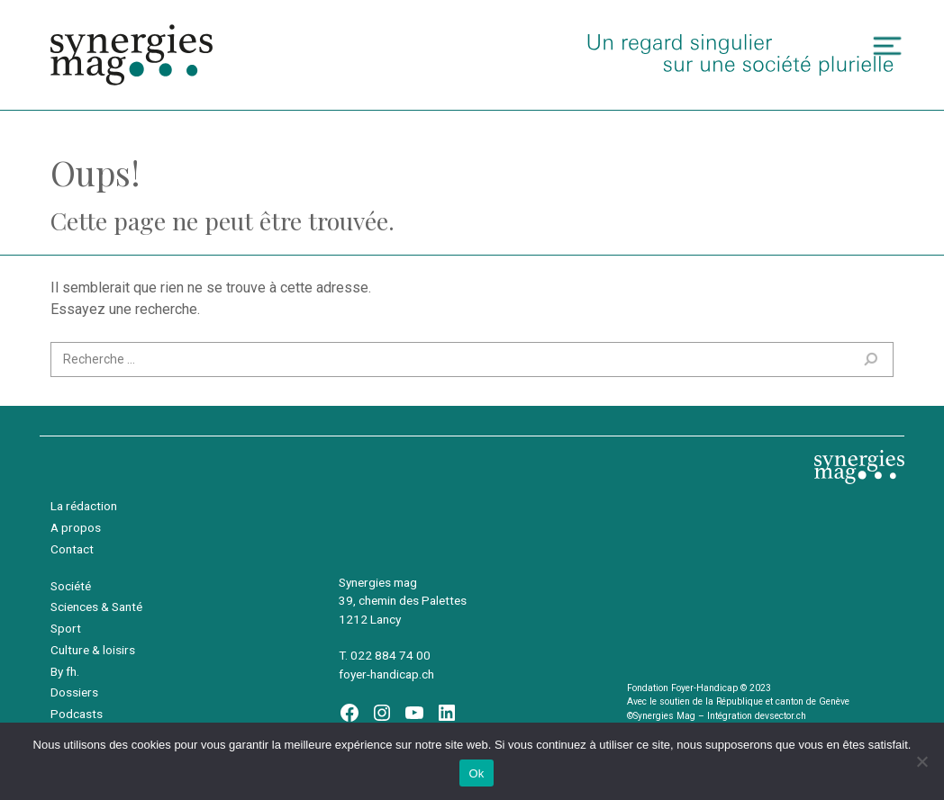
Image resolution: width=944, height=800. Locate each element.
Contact (72, 549)
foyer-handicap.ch (386, 674)
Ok (476, 773)
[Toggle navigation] (887, 46)
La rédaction (83, 506)
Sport (65, 628)
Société (70, 586)
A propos (75, 527)
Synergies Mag (131, 54)
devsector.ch (780, 716)
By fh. (64, 671)
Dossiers (74, 692)
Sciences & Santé (96, 606)
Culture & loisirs (92, 650)
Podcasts (76, 713)
